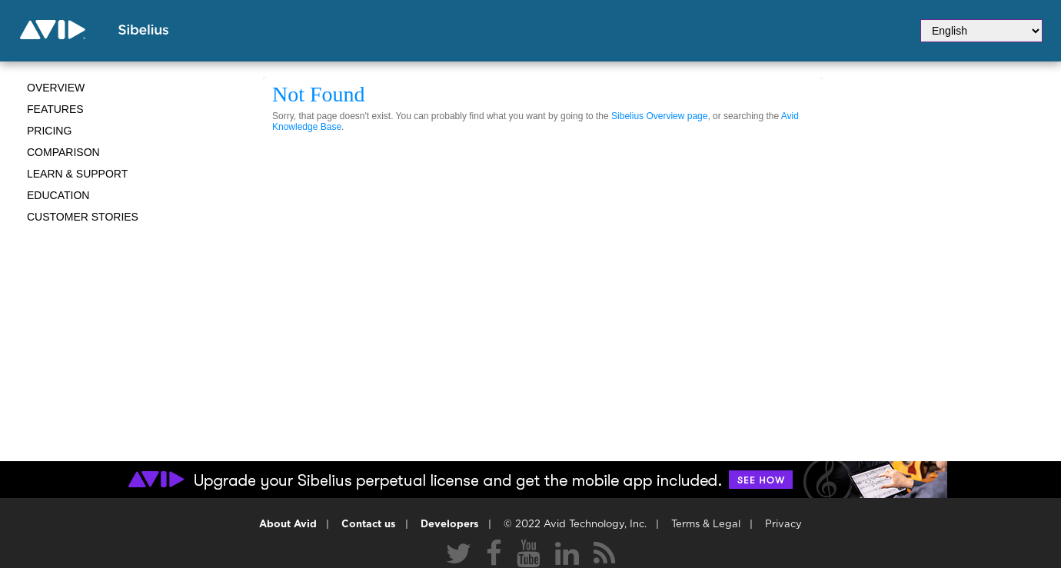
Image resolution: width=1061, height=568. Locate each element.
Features (55, 109)
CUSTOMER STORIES (82, 217)
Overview (56, 87)
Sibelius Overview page (659, 116)
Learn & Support (77, 174)
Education (58, 195)
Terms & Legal (705, 525)
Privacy (783, 525)
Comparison (63, 152)
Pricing (49, 131)
